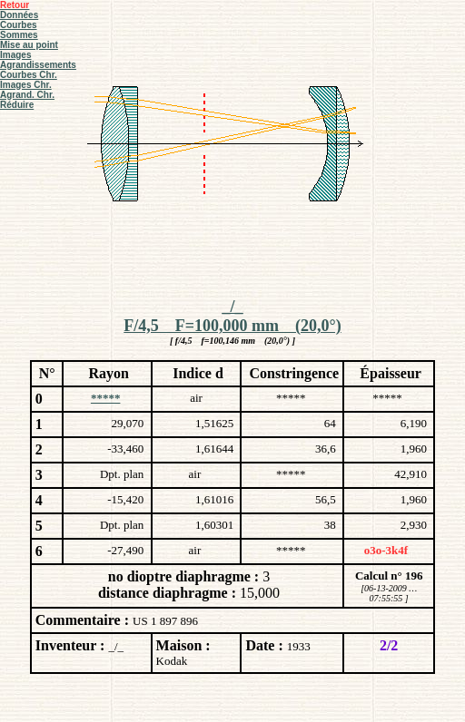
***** (106, 398)
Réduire (17, 105)
